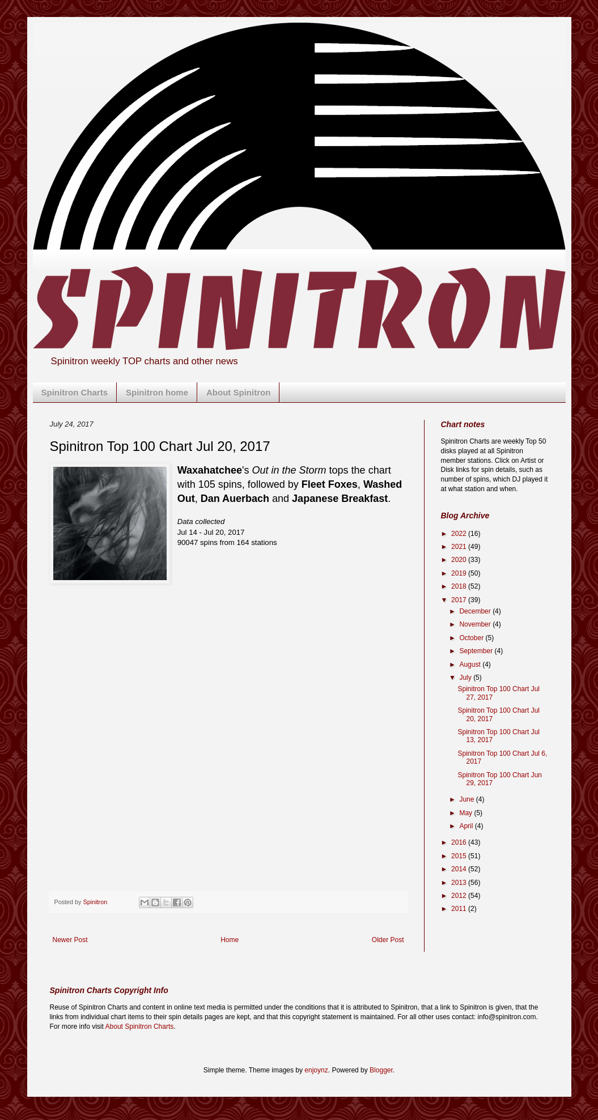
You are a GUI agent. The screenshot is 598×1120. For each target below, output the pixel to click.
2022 (459, 534)
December (476, 611)
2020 (459, 560)
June (467, 799)
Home (229, 940)
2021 (459, 547)
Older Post (388, 940)
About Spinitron (238, 392)
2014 (459, 869)
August (470, 664)
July (466, 678)
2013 (459, 883)
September (476, 651)
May (466, 813)
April (466, 826)
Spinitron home (157, 392)
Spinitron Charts (74, 392)
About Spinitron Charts (139, 1026)
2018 (459, 586)
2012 (459, 896)
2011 (459, 909)
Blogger (381, 1070)
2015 (459, 856)
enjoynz (316, 1070)
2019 (459, 573)
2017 (459, 600)
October (472, 638)
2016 (459, 842)
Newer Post (70, 940)
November (476, 624)
